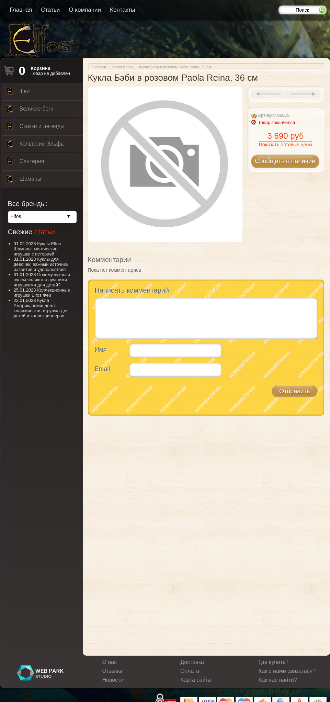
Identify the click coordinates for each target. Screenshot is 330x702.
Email (102, 368)
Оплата (189, 671)
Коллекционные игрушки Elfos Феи (42, 292)
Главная (21, 10)
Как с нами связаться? (287, 671)
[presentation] (147, 395)
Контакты (122, 10)
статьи (44, 232)
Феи (18, 93)
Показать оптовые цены (285, 144)
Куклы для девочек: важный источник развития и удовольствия (41, 264)
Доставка (192, 662)
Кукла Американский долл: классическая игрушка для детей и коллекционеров (41, 308)
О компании (85, 10)
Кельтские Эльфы (35, 145)
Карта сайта (195, 680)
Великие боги (30, 110)
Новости (113, 680)
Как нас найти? (278, 680)
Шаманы (24, 180)
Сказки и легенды (35, 128)
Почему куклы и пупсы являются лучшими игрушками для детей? (42, 279)
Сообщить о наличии (285, 161)
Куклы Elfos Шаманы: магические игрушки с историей (37, 249)
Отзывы (112, 671)
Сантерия (25, 163)
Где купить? (274, 662)
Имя (101, 349)
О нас (109, 662)
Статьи (50, 10)
